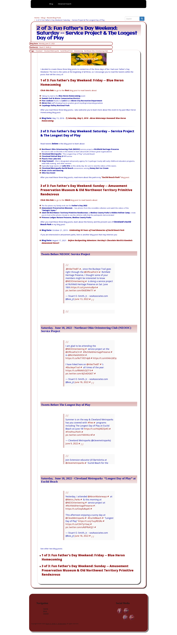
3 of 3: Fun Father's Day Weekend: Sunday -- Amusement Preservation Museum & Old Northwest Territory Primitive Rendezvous (86, 190)
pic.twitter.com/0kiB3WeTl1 (80, 290)
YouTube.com (131, 617)
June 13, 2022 (81, 299)
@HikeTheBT (72, 268)
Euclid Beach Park (66, 51)
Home (36, 18)
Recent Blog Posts (54, 18)
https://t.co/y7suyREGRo (90, 521)
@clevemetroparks (75, 462)
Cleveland (39, 51)
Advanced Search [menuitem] (64, 4)
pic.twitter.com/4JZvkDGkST (80, 373)
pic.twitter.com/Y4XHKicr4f (79, 434)
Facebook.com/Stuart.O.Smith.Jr (119, 610)
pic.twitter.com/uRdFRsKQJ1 (80, 527)
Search (46, 613)
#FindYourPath (73, 431)
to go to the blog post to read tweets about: (68, 90)
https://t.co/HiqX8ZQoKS (96, 428)
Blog (43, 18)
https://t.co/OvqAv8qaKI (78, 508)
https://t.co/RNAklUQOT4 (78, 370)
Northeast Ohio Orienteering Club (96, 51)
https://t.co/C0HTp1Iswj (78, 524)
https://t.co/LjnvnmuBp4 (83, 287)
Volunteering (78, 51)
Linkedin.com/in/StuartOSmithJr (126, 610)
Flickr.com (125, 617)
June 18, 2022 (81, 382)
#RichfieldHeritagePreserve (96, 352)
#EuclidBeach (94, 517)
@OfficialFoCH (91, 271)
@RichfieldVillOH (76, 355)
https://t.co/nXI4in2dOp (105, 358)
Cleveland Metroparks (51, 51)
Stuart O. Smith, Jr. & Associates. (56, 624)
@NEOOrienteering (75, 281)
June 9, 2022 (72, 443)
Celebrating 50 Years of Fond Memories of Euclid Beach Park (96, 230)
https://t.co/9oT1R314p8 (78, 358)
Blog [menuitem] (51, 4)
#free (90, 422)
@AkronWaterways (97, 496)
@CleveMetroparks (75, 517)
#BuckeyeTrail (73, 367)
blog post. (115, 177)
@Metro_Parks (73, 499)
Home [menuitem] (38, 8)
